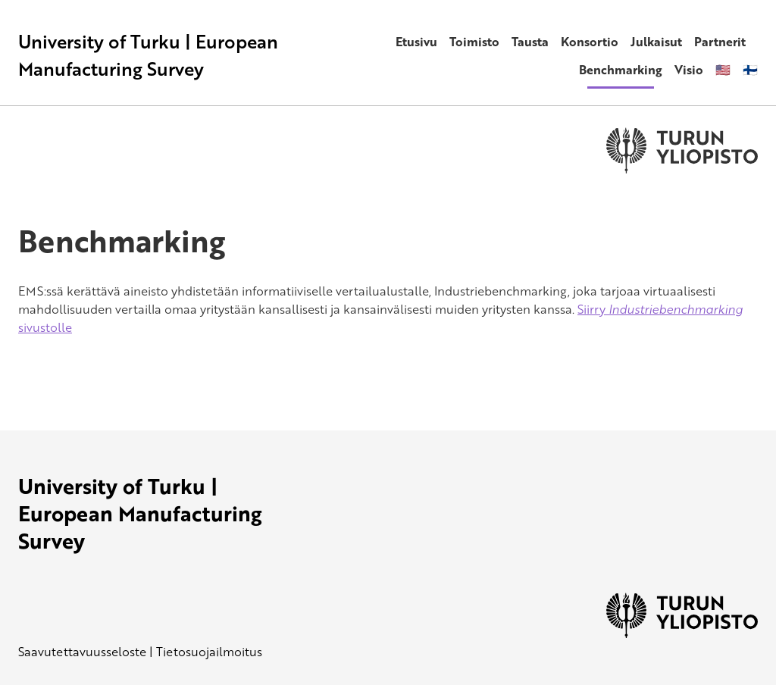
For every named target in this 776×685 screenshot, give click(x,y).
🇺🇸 (723, 70)
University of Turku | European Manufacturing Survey (148, 55)
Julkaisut (656, 42)
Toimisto (474, 42)
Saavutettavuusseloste (82, 652)
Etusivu (416, 42)
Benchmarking (620, 70)
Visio (688, 70)
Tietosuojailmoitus (209, 652)
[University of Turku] (682, 633)
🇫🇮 (750, 70)
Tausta (530, 42)
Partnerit (720, 42)
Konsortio (589, 42)
